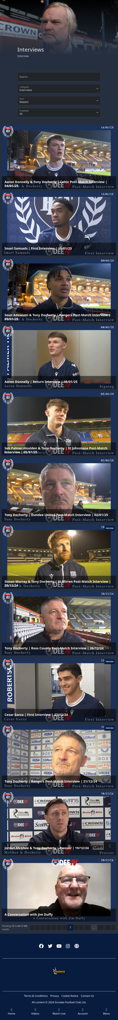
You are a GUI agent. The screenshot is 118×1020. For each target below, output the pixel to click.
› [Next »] (113, 927)
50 (107, 927)
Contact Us (87, 996)
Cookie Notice (70, 996)
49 (100, 927)
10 (87, 927)
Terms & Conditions (36, 996)
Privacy (54, 996)
